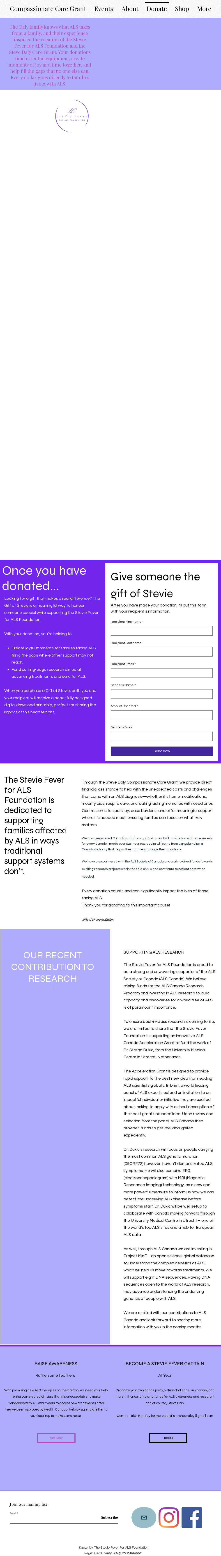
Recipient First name (127, 622)
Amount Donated (124, 706)
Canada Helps (189, 843)
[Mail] (143, 1517)
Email (13, 1513)
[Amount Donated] (160, 715)
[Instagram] (169, 1517)
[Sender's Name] (160, 693)
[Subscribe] (106, 1517)
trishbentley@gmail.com (194, 1416)
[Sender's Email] (160, 736)
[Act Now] (56, 1438)
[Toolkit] (168, 1438)
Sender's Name (123, 685)
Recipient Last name (126, 643)
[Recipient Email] (160, 673)
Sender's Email (122, 727)
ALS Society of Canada (147, 861)
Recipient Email (123, 664)
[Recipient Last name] (160, 651)
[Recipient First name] (160, 630)
